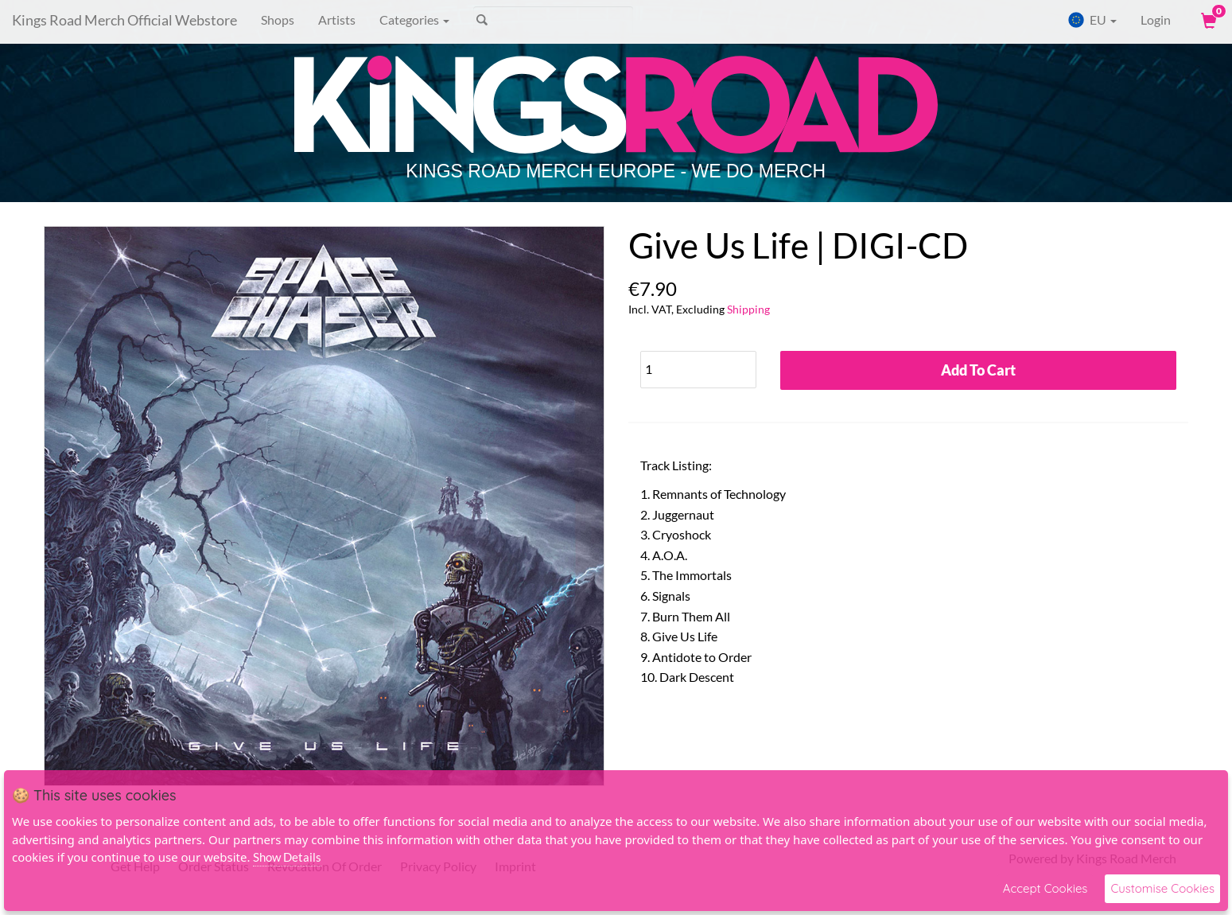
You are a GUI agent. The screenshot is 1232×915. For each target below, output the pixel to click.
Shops (277, 19)
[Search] (553, 19)
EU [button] (1092, 20)
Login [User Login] (1156, 19)
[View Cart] (1207, 20)
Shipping (748, 309)
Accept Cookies (1045, 888)
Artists (337, 19)
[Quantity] (698, 369)
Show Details (287, 857)
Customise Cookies (1162, 888)
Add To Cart (978, 370)
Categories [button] (414, 19)
